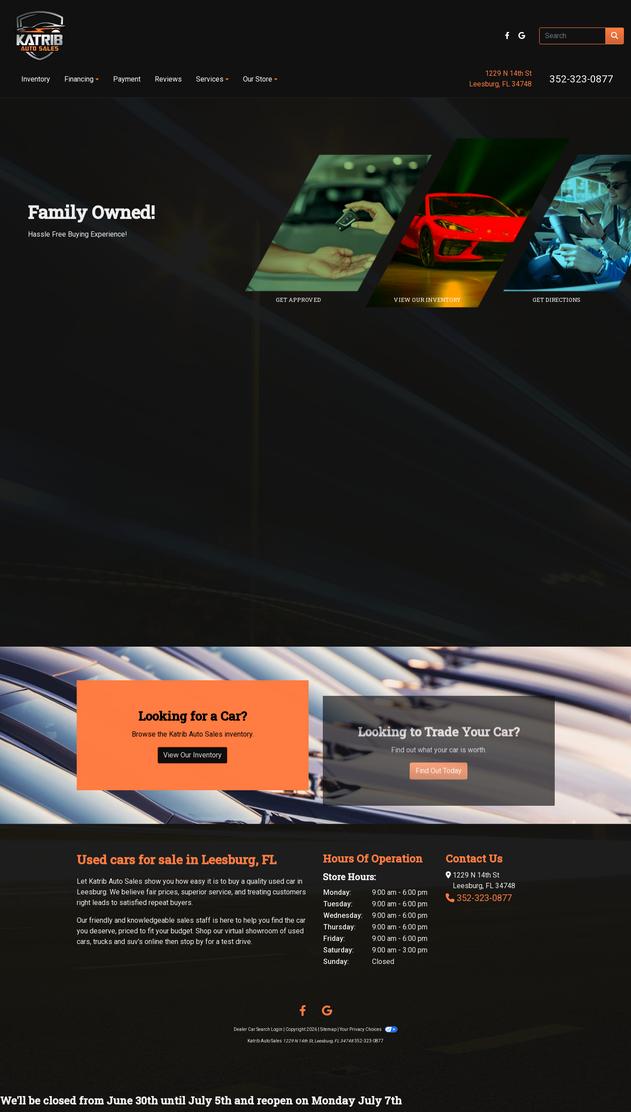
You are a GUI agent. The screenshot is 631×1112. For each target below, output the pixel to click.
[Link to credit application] (345, 223)
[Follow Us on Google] (521, 35)
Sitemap (328, 1029)
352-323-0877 (581, 79)
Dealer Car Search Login (258, 1029)
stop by (192, 941)
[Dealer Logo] (40, 36)
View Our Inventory (192, 798)
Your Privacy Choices (368, 1029)
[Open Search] (572, 35)
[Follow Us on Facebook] (508, 35)
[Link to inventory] (474, 223)
